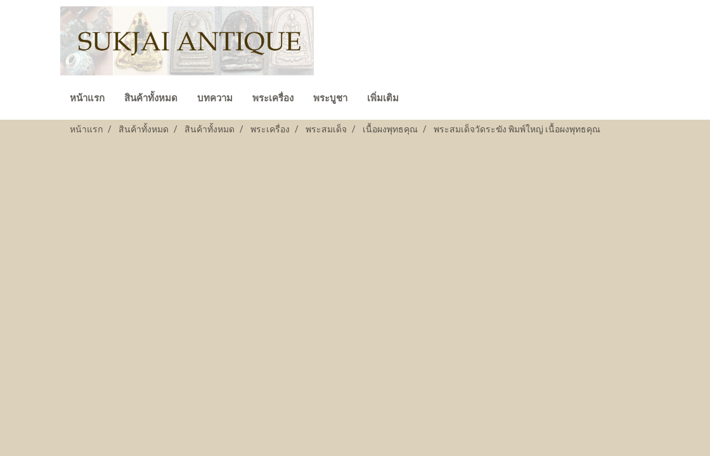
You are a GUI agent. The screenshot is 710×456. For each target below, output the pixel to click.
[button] (420, 99)
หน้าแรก (87, 98)
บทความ (215, 98)
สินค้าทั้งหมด (151, 98)
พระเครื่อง (273, 98)
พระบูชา (330, 98)
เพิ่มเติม (383, 98)
